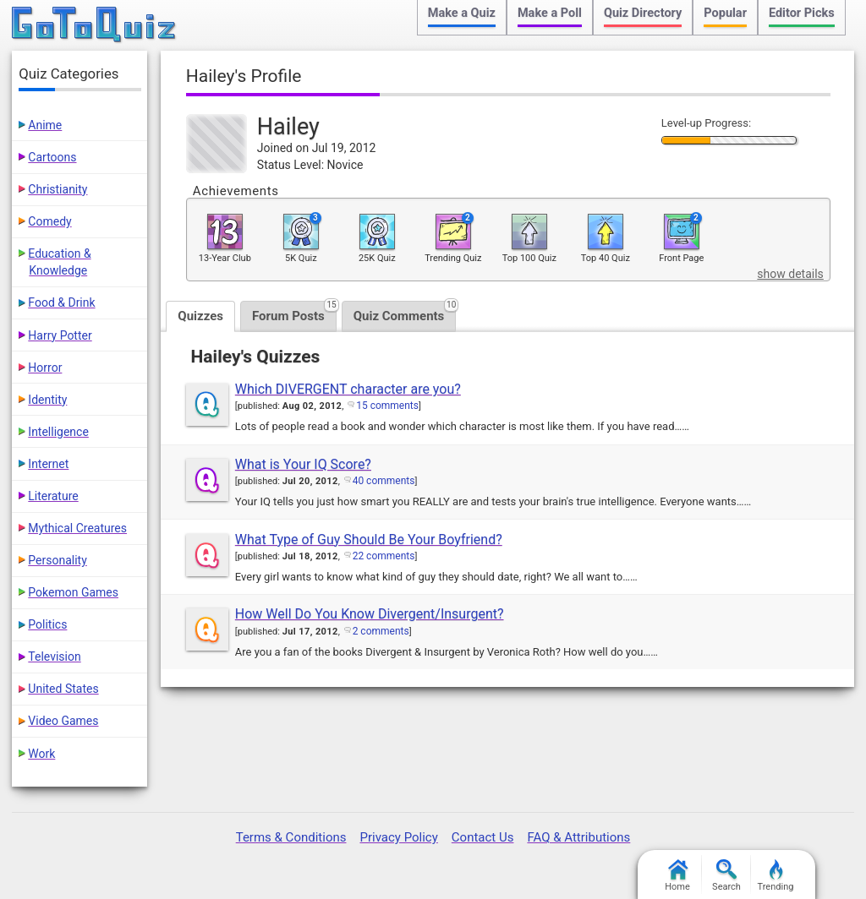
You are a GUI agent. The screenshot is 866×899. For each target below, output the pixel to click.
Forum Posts (294, 312)
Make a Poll (550, 13)
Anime (45, 125)
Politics (47, 624)
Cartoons (52, 157)
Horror (45, 367)
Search (726, 875)
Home (677, 875)
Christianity (57, 189)
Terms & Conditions (291, 837)
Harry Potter (59, 335)
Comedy (49, 221)
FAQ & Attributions (578, 837)
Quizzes (200, 316)
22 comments (384, 556)
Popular (725, 13)
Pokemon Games (73, 592)
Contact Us (483, 837)
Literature (53, 496)
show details (790, 274)
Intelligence (58, 432)
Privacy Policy (398, 837)
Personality (57, 560)
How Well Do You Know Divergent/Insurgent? (369, 614)
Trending (776, 875)
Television (54, 656)
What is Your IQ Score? (303, 464)
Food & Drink (61, 302)
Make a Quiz (462, 13)
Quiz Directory (643, 13)
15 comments (387, 405)
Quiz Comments (405, 312)
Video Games (63, 720)
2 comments (381, 631)
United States (63, 688)
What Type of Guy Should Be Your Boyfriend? (368, 539)
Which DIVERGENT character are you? (348, 389)
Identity (47, 399)
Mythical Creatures (77, 528)
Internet (48, 464)
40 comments (384, 481)
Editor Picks (802, 13)
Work (41, 753)
